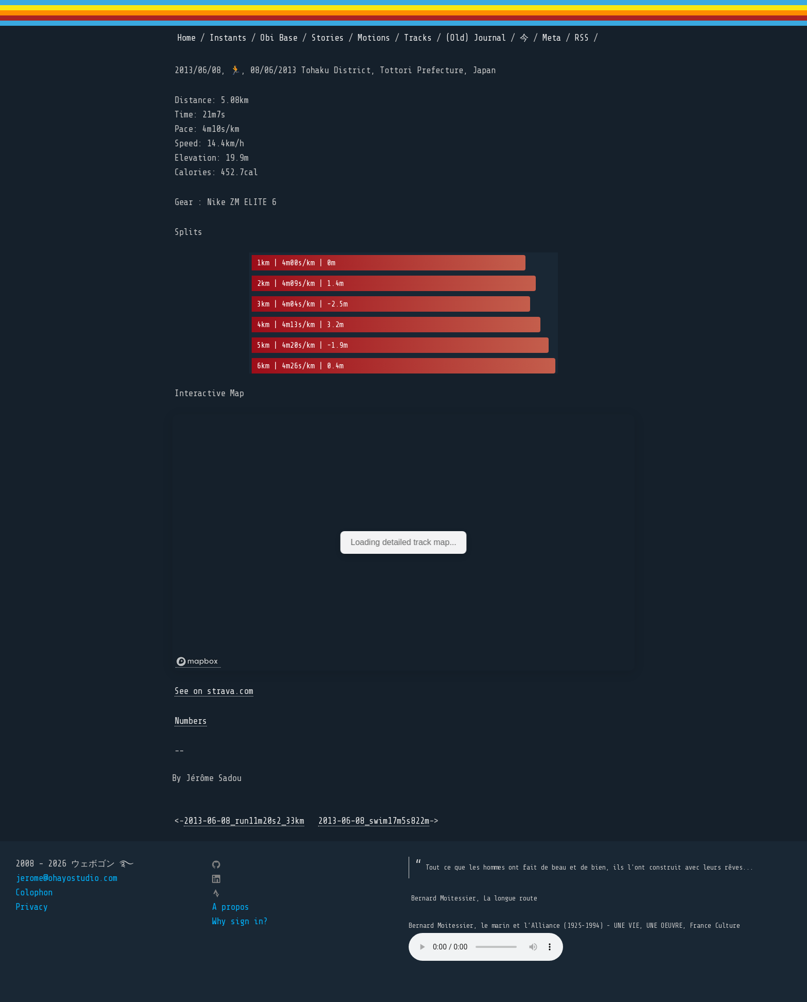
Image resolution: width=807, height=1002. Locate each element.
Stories (327, 38)
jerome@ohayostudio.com (66, 878)
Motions (374, 38)
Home (186, 38)
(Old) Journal (476, 38)
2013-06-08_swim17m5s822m (373, 821)
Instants (228, 38)
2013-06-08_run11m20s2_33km (244, 821)
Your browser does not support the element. (486, 947)
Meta (551, 38)
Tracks (418, 38)
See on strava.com (213, 691)
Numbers (190, 721)
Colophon (33, 892)
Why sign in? (240, 921)
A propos (230, 907)
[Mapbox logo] (198, 662)
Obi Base (278, 38)
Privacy (31, 907)
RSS (582, 38)
